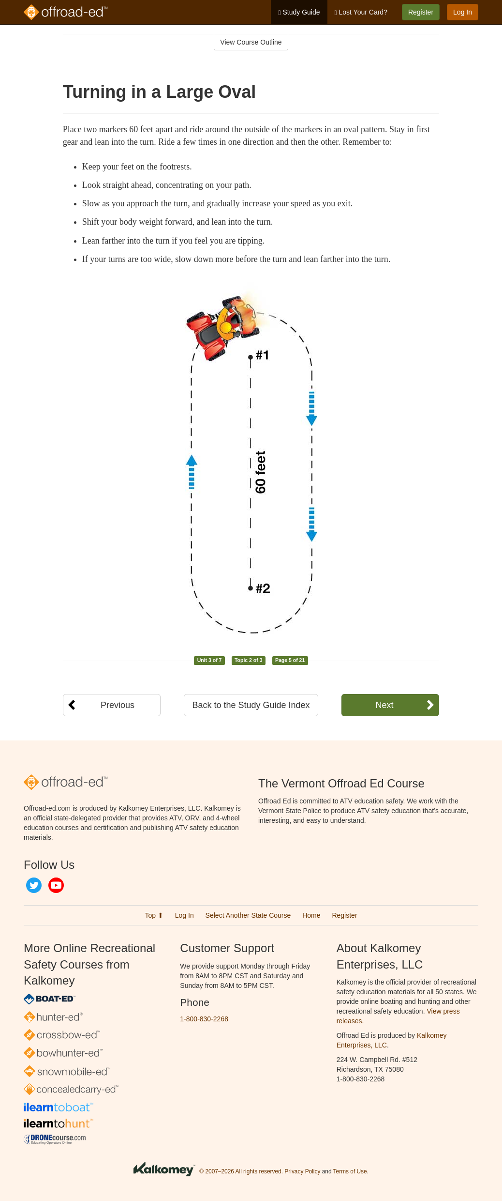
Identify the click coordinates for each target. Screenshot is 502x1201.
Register (420, 12)
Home (311, 915)
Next (384, 705)
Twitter (34, 885)
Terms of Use (350, 1172)
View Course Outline (250, 42)
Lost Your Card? (361, 12)
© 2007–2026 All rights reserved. (241, 1172)
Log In (462, 12)
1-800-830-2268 (204, 1019)
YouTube (56, 885)
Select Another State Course (248, 915)
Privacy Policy (302, 1172)
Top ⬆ (154, 915)
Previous (117, 705)
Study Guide (299, 12)
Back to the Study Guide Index (251, 705)
